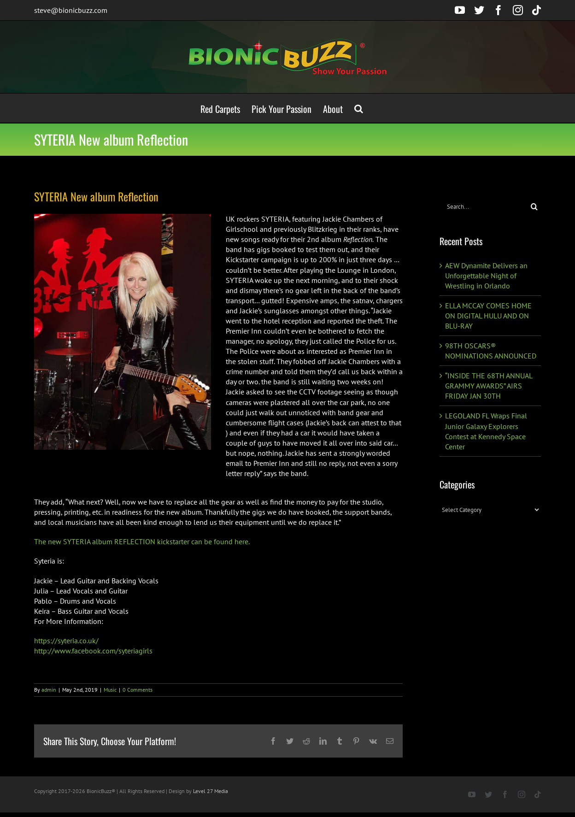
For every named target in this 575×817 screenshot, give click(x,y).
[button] (358, 108)
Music (110, 689)
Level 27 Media (210, 791)
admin (48, 689)
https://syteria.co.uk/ (66, 640)
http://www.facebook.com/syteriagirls (93, 650)
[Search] (534, 206)
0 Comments (138, 689)
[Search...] (484, 206)
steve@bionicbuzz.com (70, 10)
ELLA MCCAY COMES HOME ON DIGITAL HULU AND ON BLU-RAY (488, 315)
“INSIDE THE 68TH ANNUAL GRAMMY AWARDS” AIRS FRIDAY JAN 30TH (488, 385)
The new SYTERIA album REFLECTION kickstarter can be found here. (142, 541)
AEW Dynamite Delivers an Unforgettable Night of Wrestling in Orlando (486, 275)
